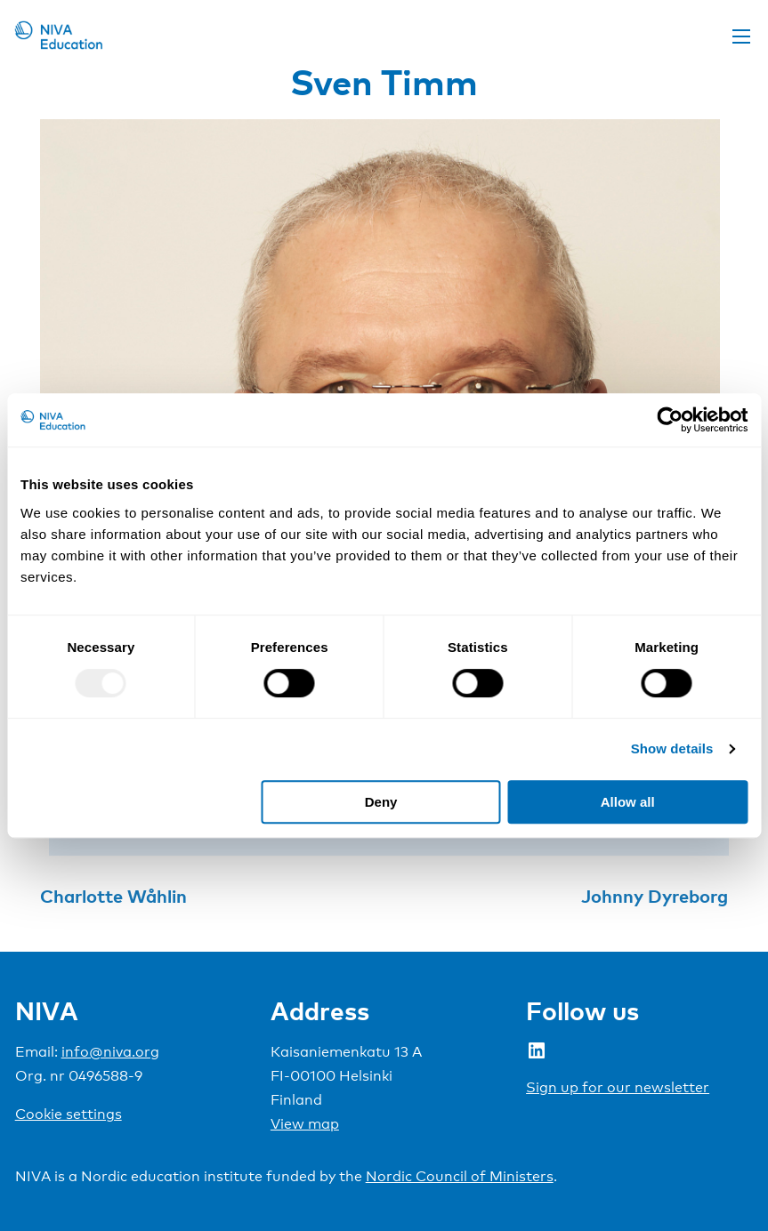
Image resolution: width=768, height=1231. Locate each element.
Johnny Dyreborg (654, 895)
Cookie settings (68, 1114)
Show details (672, 748)
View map (305, 1123)
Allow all (628, 801)
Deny (381, 801)
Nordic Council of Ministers (460, 1176)
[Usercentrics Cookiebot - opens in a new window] (670, 419)
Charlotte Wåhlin (113, 895)
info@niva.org (110, 1051)
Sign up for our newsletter (617, 1087)
